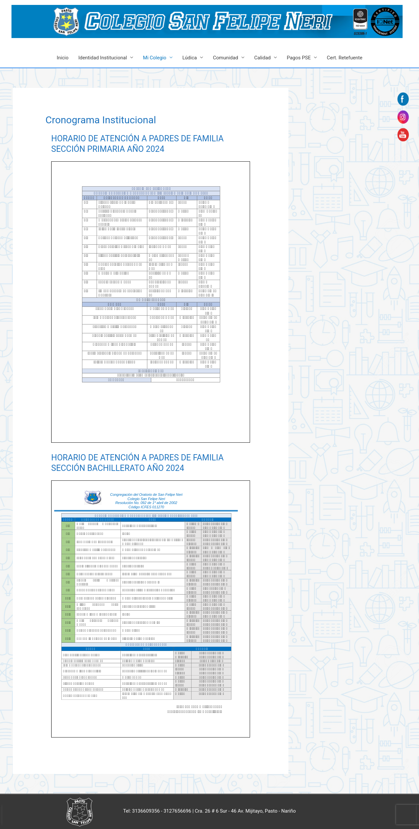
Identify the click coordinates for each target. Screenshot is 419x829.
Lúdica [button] (189, 58)
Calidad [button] (262, 58)
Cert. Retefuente (344, 58)
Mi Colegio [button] (154, 58)
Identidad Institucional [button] (102, 58)
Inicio (63, 58)
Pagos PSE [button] (299, 58)
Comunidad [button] (225, 58)
